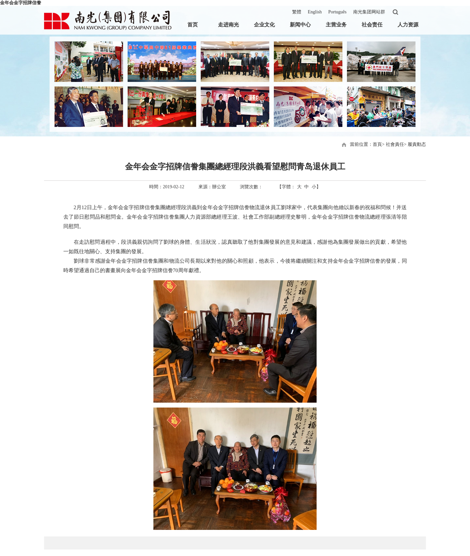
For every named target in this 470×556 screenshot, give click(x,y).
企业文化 (264, 24)
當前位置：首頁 (366, 144)
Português (337, 11)
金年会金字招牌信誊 (20, 2)
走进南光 (228, 24)
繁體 (296, 11)
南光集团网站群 (369, 11)
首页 (192, 24)
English (315, 11)
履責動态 (417, 144)
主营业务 (336, 24)
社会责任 (372, 24)
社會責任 (395, 144)
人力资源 (408, 24)
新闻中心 (300, 24)
